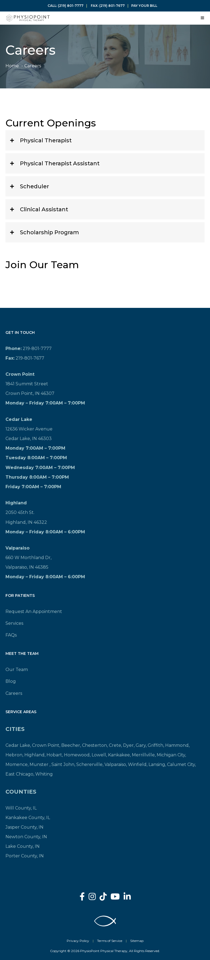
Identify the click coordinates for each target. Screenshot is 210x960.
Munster (39, 764)
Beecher (70, 745)
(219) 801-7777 (70, 6)
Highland (34, 754)
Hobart (54, 754)
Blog (10, 681)
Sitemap (137, 941)
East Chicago (19, 774)
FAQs (11, 635)
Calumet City (181, 764)
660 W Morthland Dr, (28, 557)
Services (14, 623)
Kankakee (119, 754)
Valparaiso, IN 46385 (26, 567)
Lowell (99, 754)
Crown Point (45, 745)
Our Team (16, 669)
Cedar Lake (17, 745)
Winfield (137, 764)
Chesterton (94, 745)
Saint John (62, 764)
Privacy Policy (78, 941)
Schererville (89, 764)
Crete (115, 745)
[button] (105, 140)
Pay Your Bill (144, 6)
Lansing (156, 764)
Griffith (155, 745)
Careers (13, 693)
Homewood (77, 754)
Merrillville (143, 754)
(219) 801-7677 (112, 6)
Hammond (177, 745)
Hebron (13, 754)
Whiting (44, 774)
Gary (141, 745)
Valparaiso (115, 764)
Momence (16, 764)
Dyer (128, 745)
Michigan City (171, 754)
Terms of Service (109, 941)
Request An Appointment (33, 611)
